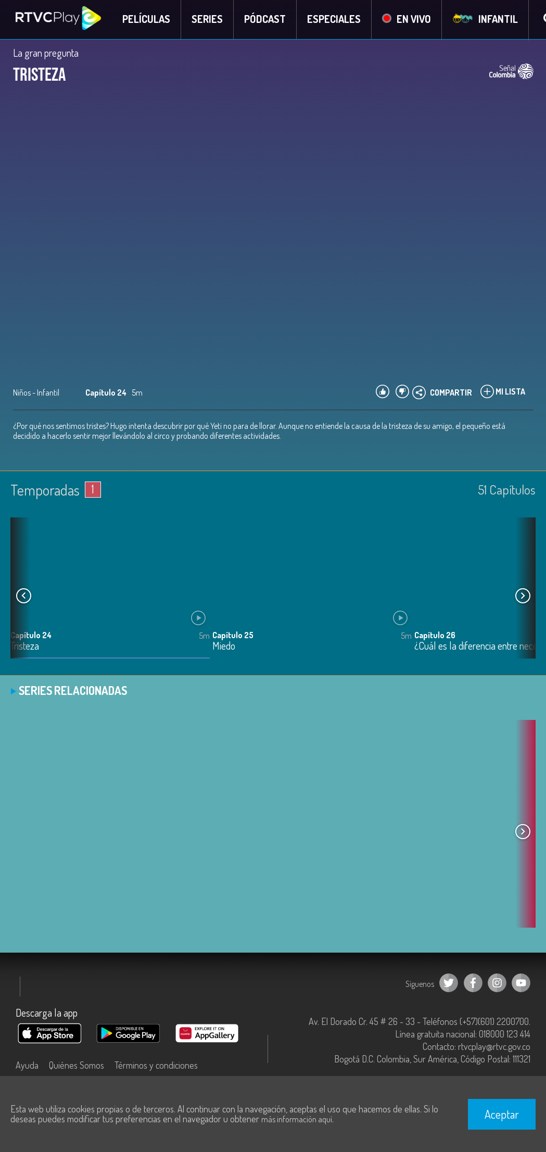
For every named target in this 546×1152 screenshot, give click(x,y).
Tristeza (24, 647)
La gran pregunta (46, 53)
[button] (522, 596)
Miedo (223, 647)
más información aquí (296, 1119)
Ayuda (27, 1065)
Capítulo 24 (31, 635)
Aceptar (502, 1114)
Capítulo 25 (232, 635)
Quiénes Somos (76, 1065)
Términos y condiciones (156, 1065)
